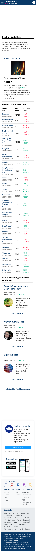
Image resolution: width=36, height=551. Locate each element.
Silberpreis (25, 522)
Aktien (19, 520)
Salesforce (5, 114)
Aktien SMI (7, 513)
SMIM (23, 513)
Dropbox (5, 178)
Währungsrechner (10, 529)
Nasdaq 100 (8, 518)
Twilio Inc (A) (6, 270)
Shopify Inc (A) (7, 226)
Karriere (6, 495)
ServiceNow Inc (7, 120)
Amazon (5, 189)
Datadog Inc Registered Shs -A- (7, 141)
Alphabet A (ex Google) (7, 214)
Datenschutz (26, 495)
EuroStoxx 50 (8, 516)
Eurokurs (16, 522)
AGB (23, 500)
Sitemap (6, 500)
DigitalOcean (6, 264)
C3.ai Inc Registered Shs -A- (7, 239)
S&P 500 (26, 518)
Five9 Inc (5, 259)
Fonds (6, 525)
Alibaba (4, 183)
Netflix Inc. (6, 247)
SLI (18, 513)
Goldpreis (11, 520)
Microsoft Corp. (7, 195)
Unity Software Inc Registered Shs (7, 170)
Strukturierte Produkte (18, 525)
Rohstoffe (7, 527)
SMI (5, 520)
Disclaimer (25, 497)
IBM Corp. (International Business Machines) (7, 203)
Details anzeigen (17, 314)
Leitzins (28, 529)
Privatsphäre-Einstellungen (26, 503)
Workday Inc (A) (7, 125)
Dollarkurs (7, 522)
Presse (6, 497)
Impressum (26, 492)
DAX (28, 513)
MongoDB (5, 149)
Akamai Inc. (6, 253)
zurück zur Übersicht (12, 58)
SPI (14, 513)
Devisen (26, 520)
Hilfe (16, 492)
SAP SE (4, 220)
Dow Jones (18, 516)
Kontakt (6, 492)
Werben (18, 495)
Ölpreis (20, 529)
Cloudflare (5, 162)
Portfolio (15, 527)
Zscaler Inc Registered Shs (7, 155)
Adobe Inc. (6, 232)
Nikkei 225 (17, 518)
